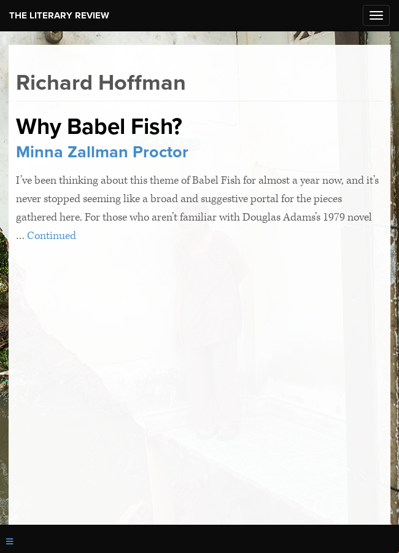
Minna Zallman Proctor (102, 152)
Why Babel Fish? (99, 126)
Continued (51, 236)
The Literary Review (59, 15)
